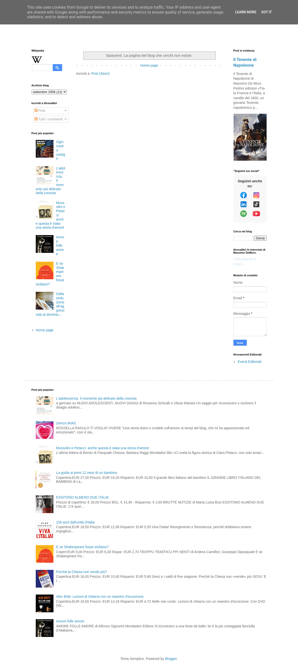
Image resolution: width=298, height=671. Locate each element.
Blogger (170, 659)
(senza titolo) (66, 423)
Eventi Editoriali (250, 362)
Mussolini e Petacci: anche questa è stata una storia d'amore (102, 448)
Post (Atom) (100, 73)
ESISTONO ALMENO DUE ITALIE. (83, 497)
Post (40, 110)
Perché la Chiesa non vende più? (81, 572)
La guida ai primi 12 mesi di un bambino (86, 473)
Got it (266, 12)
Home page (149, 65)
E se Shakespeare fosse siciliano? (82, 547)
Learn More (245, 12)
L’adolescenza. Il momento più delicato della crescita (96, 398)
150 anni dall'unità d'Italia (75, 522)
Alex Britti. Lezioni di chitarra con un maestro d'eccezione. (100, 596)
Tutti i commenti (49, 119)
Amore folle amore (60, 245)
